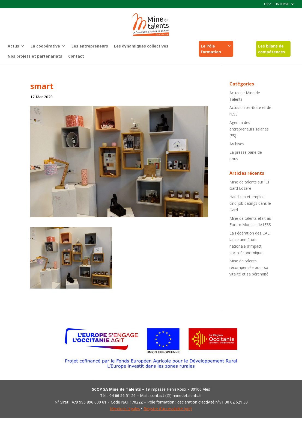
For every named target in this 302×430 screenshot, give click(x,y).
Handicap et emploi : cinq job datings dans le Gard (250, 203)
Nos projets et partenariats (35, 56)
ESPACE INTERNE (276, 4)
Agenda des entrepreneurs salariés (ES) (249, 129)
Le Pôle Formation (211, 48)
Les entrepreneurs (89, 46)
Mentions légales (125, 408)
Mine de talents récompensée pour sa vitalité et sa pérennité (248, 267)
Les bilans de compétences (271, 48)
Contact (76, 56)
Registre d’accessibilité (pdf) (167, 408)
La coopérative (45, 46)
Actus (13, 46)
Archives (236, 143)
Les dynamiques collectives (141, 46)
